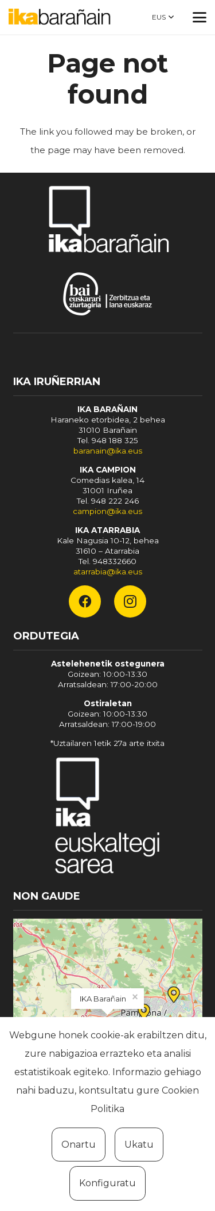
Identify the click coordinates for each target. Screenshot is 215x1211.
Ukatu (139, 1144)
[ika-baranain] (62, 17)
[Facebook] (85, 601)
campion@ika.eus (107, 511)
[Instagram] (130, 601)
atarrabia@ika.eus (107, 571)
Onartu (78, 1144)
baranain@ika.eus (107, 450)
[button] (163, 17)
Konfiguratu (107, 1183)
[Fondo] (107, 817)
